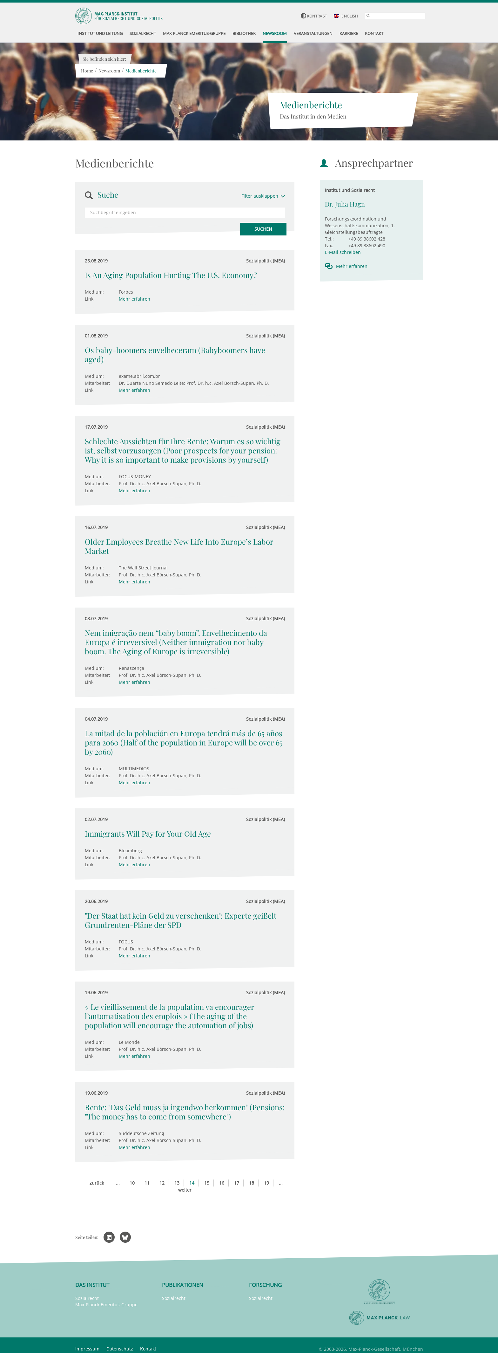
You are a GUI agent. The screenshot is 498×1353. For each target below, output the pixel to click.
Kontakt (148, 1349)
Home (87, 71)
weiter (185, 1190)
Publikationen (182, 1284)
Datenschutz (119, 1349)
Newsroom (109, 71)
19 (266, 1183)
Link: (90, 299)
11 (147, 1183)
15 (206, 1183)
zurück (97, 1183)
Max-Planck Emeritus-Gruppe (106, 1305)
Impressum (87, 1349)
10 (132, 1183)
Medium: (94, 292)
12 (162, 1183)
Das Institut (92, 1284)
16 (221, 1183)
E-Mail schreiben (343, 252)
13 (176, 1183)
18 (251, 1183)
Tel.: (329, 239)
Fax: (329, 245)
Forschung (265, 1284)
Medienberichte (141, 71)
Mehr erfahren (134, 299)
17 (236, 1183)
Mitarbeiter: (97, 383)
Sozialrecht (87, 1298)
